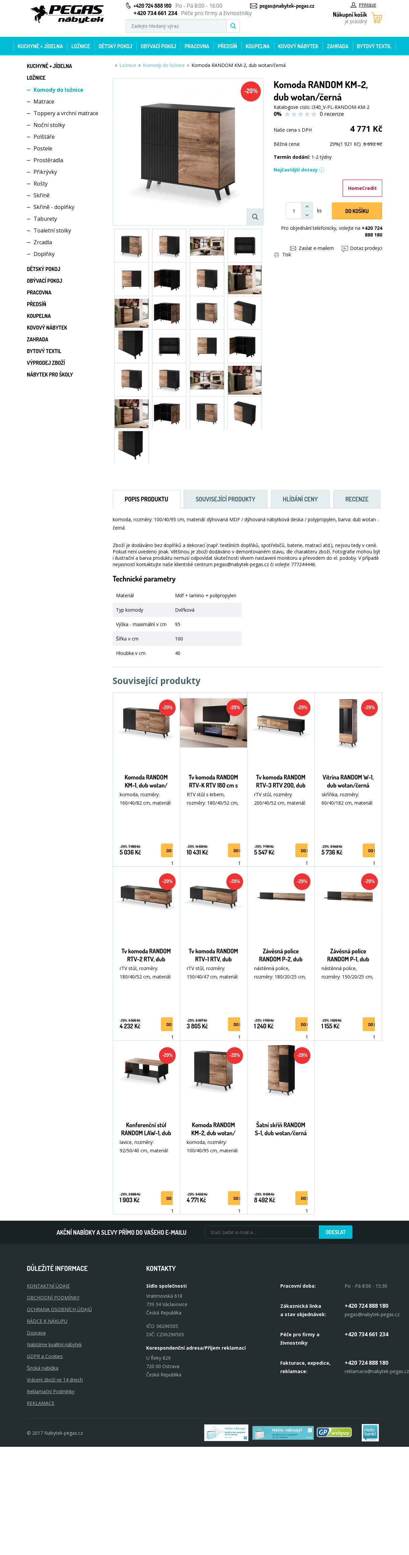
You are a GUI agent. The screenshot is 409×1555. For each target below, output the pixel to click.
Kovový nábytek (298, 46)
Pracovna (197, 46)
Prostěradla (48, 160)
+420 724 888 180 (152, 5)
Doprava (36, 1333)
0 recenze (332, 114)
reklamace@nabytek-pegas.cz (377, 1371)
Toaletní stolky (52, 230)
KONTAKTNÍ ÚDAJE (48, 1286)
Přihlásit (363, 5)
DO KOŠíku (357, 211)
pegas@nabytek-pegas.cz (286, 5)
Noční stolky (49, 125)
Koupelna (258, 46)
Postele (43, 148)
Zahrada (337, 46)
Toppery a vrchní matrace (66, 113)
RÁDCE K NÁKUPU (47, 1321)
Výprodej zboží (46, 362)
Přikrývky (45, 172)
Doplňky (44, 254)
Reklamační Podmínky (50, 1391)
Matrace (44, 101)
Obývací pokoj (158, 46)
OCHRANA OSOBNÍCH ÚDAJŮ (59, 1309)
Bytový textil (374, 46)
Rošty (41, 183)
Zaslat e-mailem (312, 248)
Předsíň (227, 46)
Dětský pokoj (115, 46)
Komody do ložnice (58, 89)
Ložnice (80, 46)
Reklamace (40, 1403)
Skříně (42, 195)
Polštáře (44, 136)
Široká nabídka (42, 1368)
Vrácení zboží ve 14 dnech (55, 1379)
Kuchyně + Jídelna (40, 46)
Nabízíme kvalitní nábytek (54, 1344)
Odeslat (336, 1232)
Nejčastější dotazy (299, 169)
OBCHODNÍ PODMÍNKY (53, 1297)
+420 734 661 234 (366, 1334)
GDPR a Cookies (45, 1356)
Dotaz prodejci (362, 248)
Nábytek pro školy (50, 374)
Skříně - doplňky (54, 207)
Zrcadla (43, 242)
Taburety (45, 218)
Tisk (282, 254)
